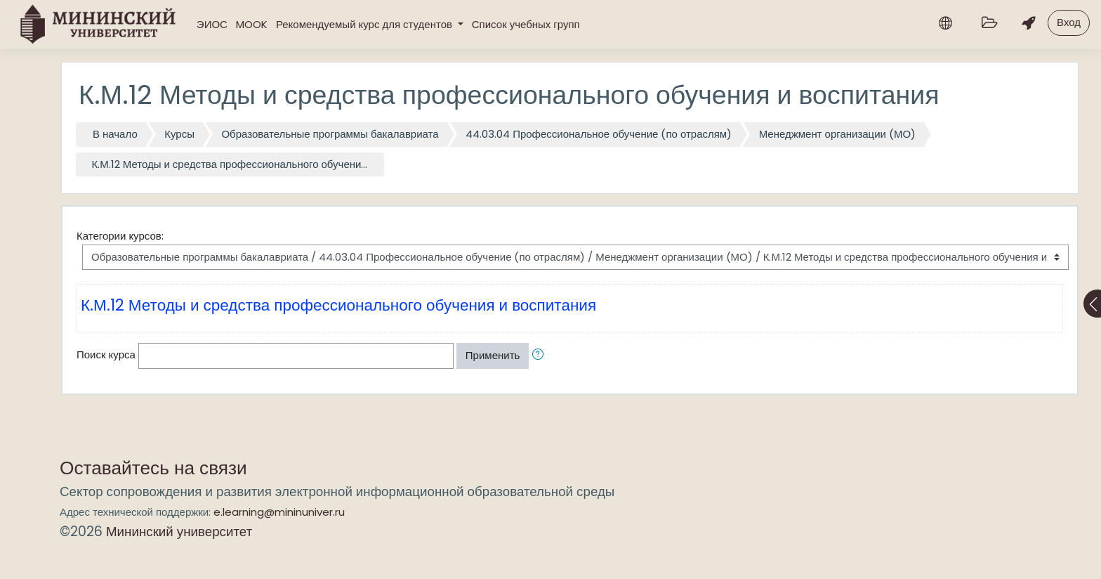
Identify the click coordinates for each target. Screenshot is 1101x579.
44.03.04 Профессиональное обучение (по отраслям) (599, 133)
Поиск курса (106, 354)
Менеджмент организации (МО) (837, 133)
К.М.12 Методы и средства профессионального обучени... (230, 164)
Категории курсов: (120, 235)
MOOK (252, 24)
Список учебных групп (526, 24)
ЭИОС (212, 24)
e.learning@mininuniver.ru (279, 512)
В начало (115, 133)
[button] (541, 356)
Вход (1069, 22)
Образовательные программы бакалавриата (329, 133)
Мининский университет (179, 531)
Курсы (179, 133)
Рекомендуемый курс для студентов (365, 24)
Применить (493, 355)
